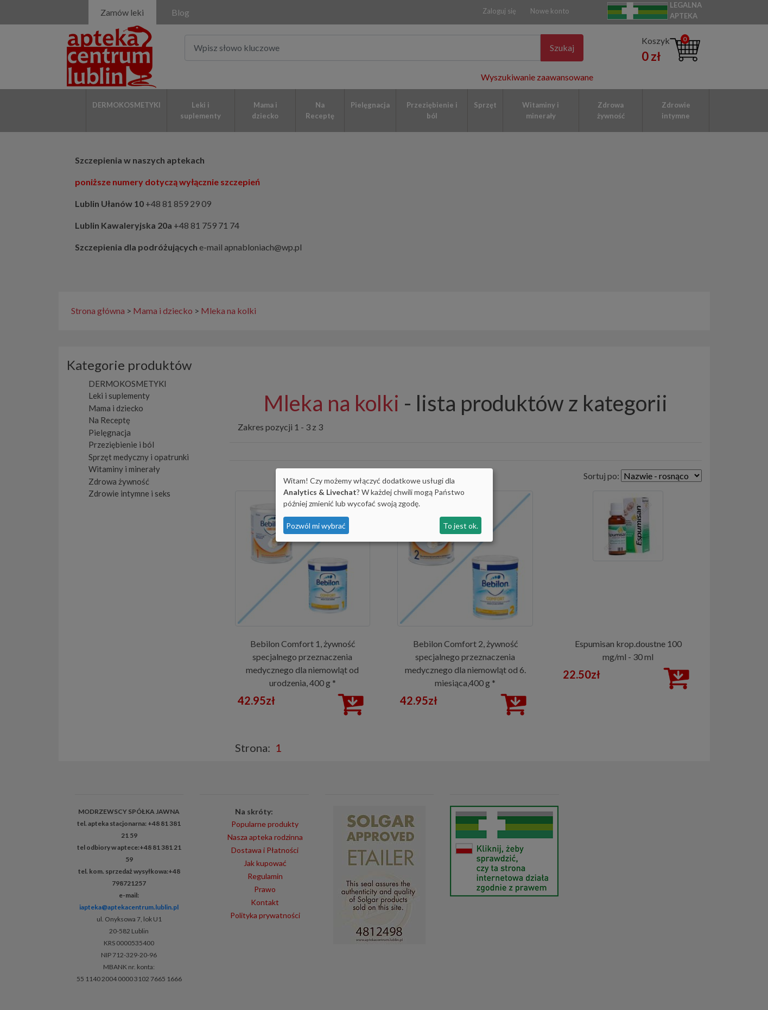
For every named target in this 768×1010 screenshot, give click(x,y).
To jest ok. (460, 525)
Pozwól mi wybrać (316, 525)
